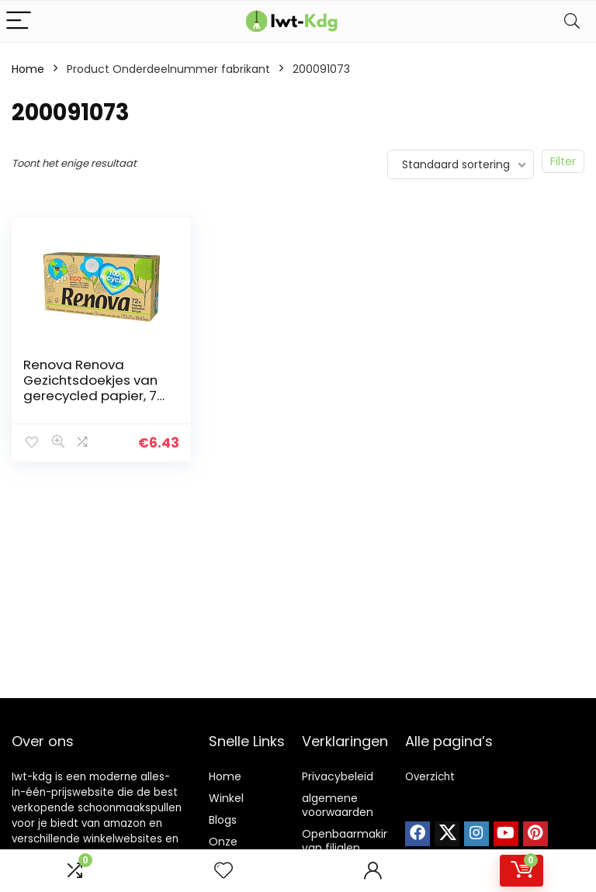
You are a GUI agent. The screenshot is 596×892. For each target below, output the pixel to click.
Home (28, 69)
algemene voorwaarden (337, 805)
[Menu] (18, 21)
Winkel (226, 798)
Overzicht (430, 776)
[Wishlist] (223, 870)
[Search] (572, 21)
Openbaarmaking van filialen (349, 841)
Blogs (223, 820)
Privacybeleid (337, 776)
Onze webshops (236, 848)
